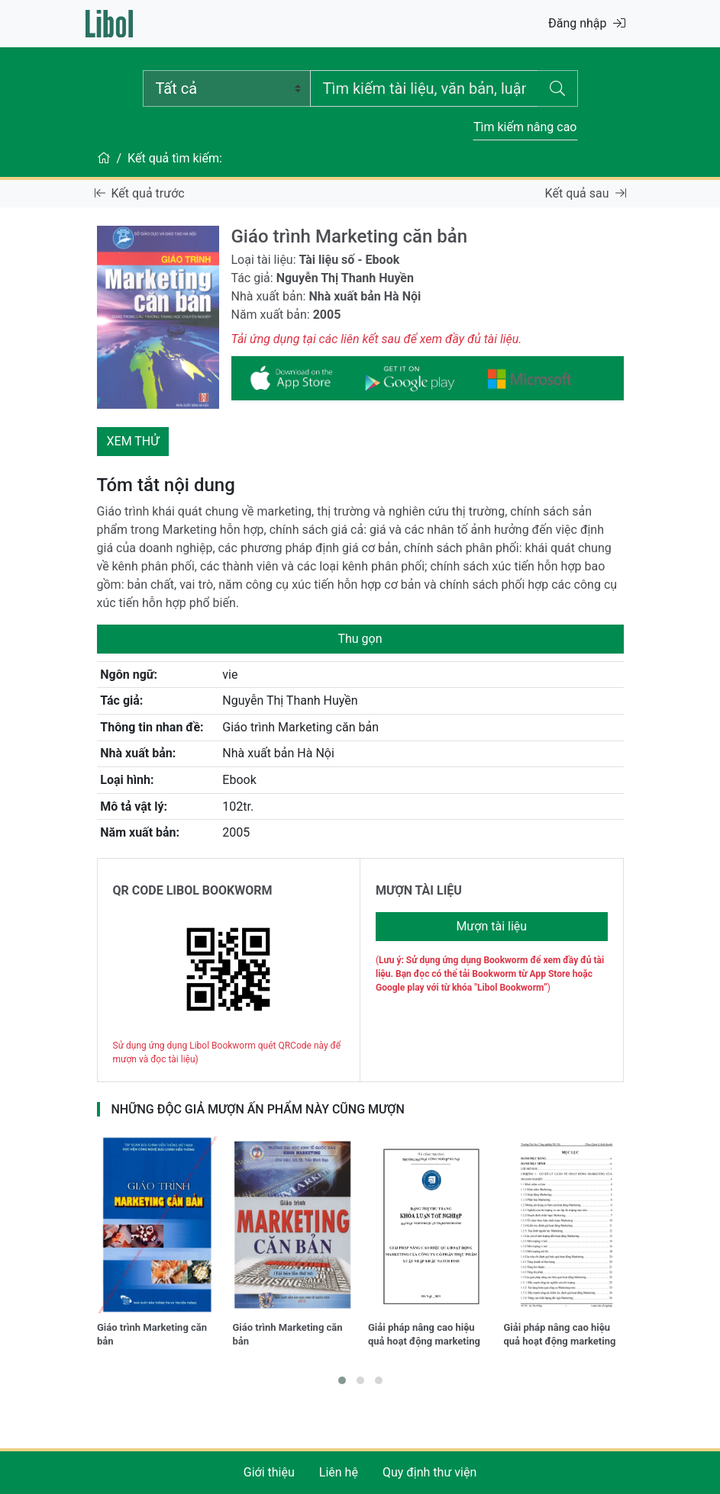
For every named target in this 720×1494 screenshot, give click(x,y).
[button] (342, 1380)
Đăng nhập (586, 23)
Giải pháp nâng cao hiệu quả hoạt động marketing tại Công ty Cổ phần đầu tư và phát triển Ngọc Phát (563, 1336)
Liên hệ (338, 1472)
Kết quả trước (140, 193)
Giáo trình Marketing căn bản (152, 1334)
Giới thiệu (269, 1472)
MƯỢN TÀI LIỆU (419, 890)
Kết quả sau (585, 193)
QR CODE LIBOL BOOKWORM (193, 890)
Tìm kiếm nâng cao (525, 127)
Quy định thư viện (429, 1472)
